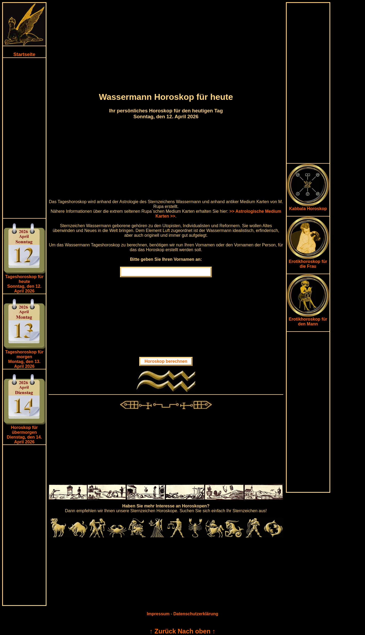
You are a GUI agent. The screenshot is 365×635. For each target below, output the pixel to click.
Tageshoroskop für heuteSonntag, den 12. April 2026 (24, 283)
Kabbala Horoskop (308, 207)
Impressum (158, 614)
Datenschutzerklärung (195, 614)
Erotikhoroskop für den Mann (308, 319)
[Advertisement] (24, 138)
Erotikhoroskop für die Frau (308, 262)
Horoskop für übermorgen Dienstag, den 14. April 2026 (24, 434)
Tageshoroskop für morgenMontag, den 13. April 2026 (24, 359)
